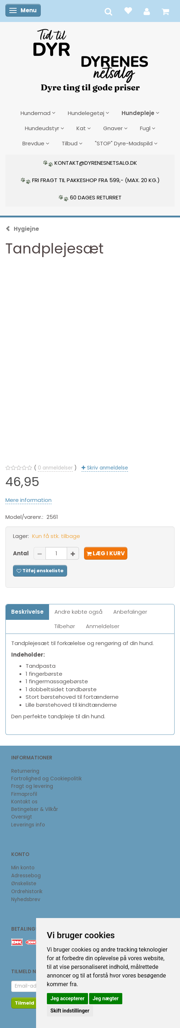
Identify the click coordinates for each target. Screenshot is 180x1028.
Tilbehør (64, 626)
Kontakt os (24, 801)
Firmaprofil (24, 794)
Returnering (25, 771)
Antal (21, 553)
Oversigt (21, 816)
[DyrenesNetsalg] (90, 58)
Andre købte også (78, 612)
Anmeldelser (102, 626)
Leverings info (28, 824)
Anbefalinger (130, 612)
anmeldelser (55, 467)
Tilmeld (24, 1003)
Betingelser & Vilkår (34, 809)
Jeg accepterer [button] (67, 998)
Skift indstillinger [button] (70, 1011)
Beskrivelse (27, 612)
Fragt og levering (32, 786)
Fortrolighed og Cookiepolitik (46, 778)
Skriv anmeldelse (106, 467)
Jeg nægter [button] (106, 998)
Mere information (28, 500)
